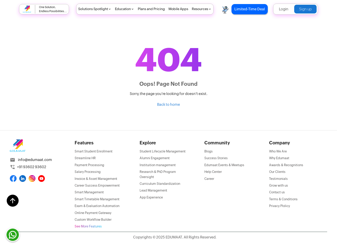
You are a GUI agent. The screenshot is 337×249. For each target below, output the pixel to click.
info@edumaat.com (35, 160)
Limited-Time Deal (249, 9)
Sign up (305, 9)
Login (283, 9)
